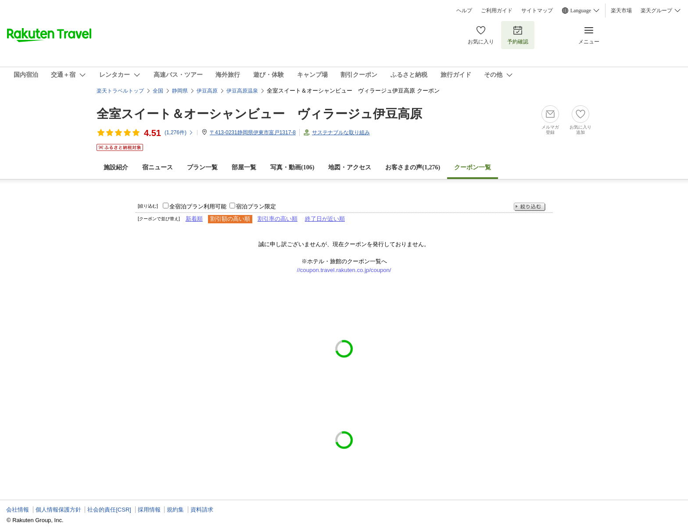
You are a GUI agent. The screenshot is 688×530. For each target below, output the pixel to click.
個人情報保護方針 (58, 509)
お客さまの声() (412, 167)
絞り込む (529, 207)
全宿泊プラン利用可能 (197, 206)
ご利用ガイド (496, 10)
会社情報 (17, 509)
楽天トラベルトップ (120, 91)
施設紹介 (116, 167)
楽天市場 (621, 10)
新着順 (194, 218)
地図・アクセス (349, 167)
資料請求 (201, 509)
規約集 (175, 509)
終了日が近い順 (325, 218)
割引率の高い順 (277, 218)
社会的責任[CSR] (109, 509)
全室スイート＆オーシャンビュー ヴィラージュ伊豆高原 (259, 114)
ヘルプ (464, 10)
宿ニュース (157, 167)
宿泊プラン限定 (256, 206)
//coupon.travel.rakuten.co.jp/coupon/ (344, 270)
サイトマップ (537, 10)
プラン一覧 (202, 167)
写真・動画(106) (292, 167)
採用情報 (149, 509)
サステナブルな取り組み (341, 132)
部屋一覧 (244, 167)
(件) (179, 132)
